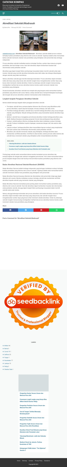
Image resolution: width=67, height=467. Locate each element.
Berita (6, 348)
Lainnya (6, 363)
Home (18, 460)
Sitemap (24, 460)
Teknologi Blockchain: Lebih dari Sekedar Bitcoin (22, 143)
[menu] (5, 13)
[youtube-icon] (62, 5)
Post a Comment (27, 27)
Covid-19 (7, 351)
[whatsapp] (56, 210)
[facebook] (10, 210)
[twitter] (26, 210)
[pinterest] (41, 210)
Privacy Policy (38, 460)
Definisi (6, 354)
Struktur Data (8, 369)
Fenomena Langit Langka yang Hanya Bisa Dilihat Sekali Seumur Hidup (29, 146)
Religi (6, 366)
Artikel (6, 345)
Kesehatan (7, 360)
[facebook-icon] (58, 5)
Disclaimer (47, 460)
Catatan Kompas (13, 2)
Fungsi (6, 357)
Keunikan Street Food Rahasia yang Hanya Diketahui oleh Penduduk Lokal (29, 149)
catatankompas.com (9, 53)
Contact (31, 460)
